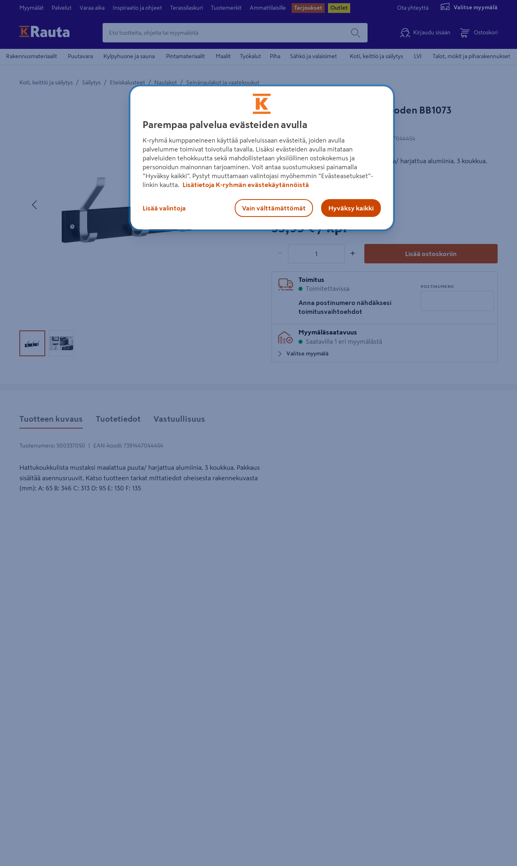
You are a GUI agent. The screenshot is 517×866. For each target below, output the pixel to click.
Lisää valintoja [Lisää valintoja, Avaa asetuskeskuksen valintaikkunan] (164, 208)
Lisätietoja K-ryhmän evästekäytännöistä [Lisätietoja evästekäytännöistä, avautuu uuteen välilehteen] (245, 184)
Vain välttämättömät (274, 208)
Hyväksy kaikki (351, 208)
